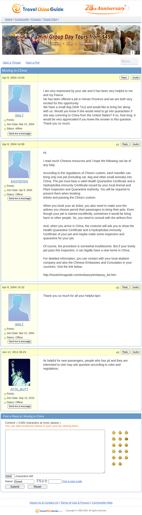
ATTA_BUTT (19, 389)
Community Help (102, 502)
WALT (19, 115)
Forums (36, 19)
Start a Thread (12, 62)
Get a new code (72, 481)
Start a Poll (33, 62)
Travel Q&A (50, 19)
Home (8, 19)
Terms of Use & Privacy (75, 502)
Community (22, 19)
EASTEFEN (19, 181)
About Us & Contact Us (43, 502)
